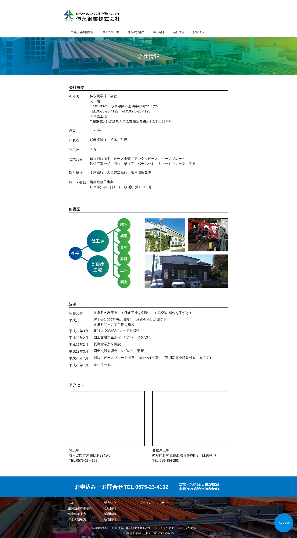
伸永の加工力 (110, 32)
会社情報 (178, 32)
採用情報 (198, 32)
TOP (71, 502)
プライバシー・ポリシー (156, 502)
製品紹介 (159, 32)
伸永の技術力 (136, 32)
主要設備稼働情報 (82, 32)
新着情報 (110, 519)
